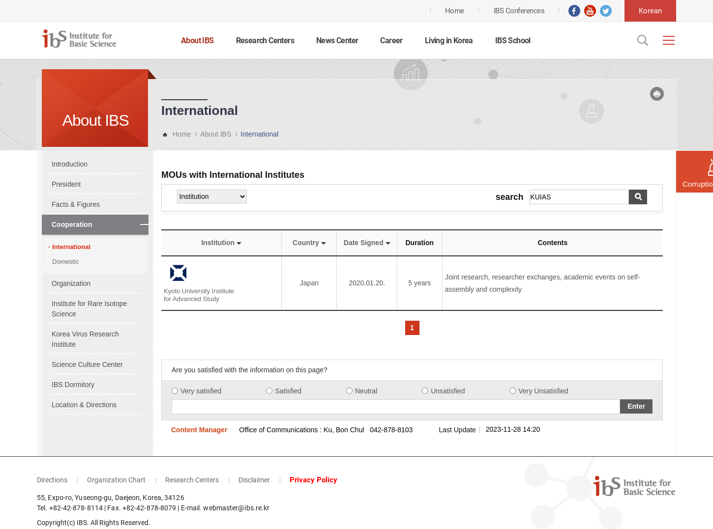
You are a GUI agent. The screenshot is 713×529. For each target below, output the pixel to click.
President (66, 184)
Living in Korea (449, 40)
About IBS (197, 40)
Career (391, 40)
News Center (337, 40)
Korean (650, 10)
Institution (221, 243)
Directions (52, 463)
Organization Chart (116, 463)
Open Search (642, 40)
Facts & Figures (76, 204)
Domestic (65, 261)
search (509, 197)
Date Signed (367, 243)
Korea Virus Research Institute (85, 339)
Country (309, 243)
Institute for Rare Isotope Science (89, 309)
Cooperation (72, 224)
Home (182, 134)
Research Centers (265, 40)
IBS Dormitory (73, 385)
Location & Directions (84, 405)
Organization (71, 283)
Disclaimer (254, 463)
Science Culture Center (87, 364)
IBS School (513, 40)
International (71, 247)
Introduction (70, 164)
